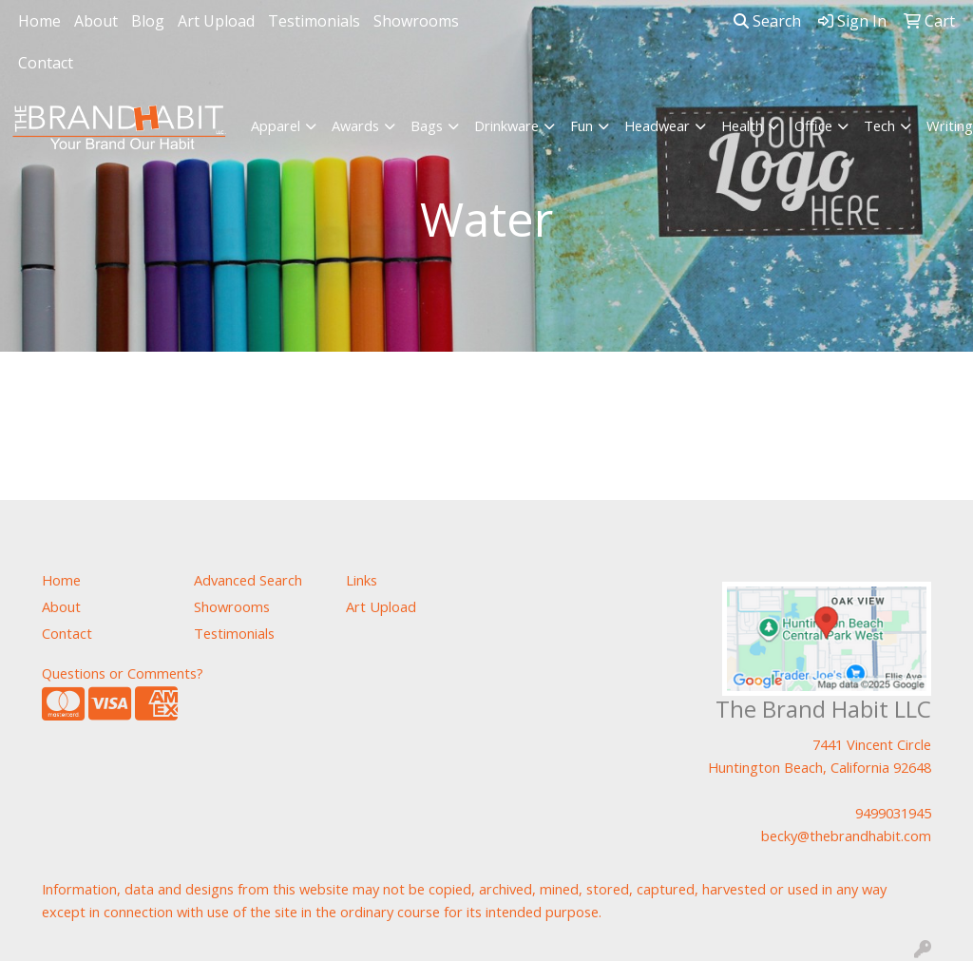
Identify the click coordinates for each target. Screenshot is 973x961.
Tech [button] (879, 125)
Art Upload (216, 20)
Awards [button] (355, 125)
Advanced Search (248, 579)
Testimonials (314, 20)
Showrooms (416, 20)
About (96, 20)
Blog (147, 20)
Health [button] (742, 125)
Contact (45, 62)
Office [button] (813, 125)
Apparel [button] (275, 125)
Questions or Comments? (122, 672)
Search (767, 20)
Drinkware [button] (506, 125)
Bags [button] (426, 125)
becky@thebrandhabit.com (846, 835)
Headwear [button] (657, 125)
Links (361, 579)
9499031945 (893, 812)
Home (39, 20)
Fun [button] (581, 125)
